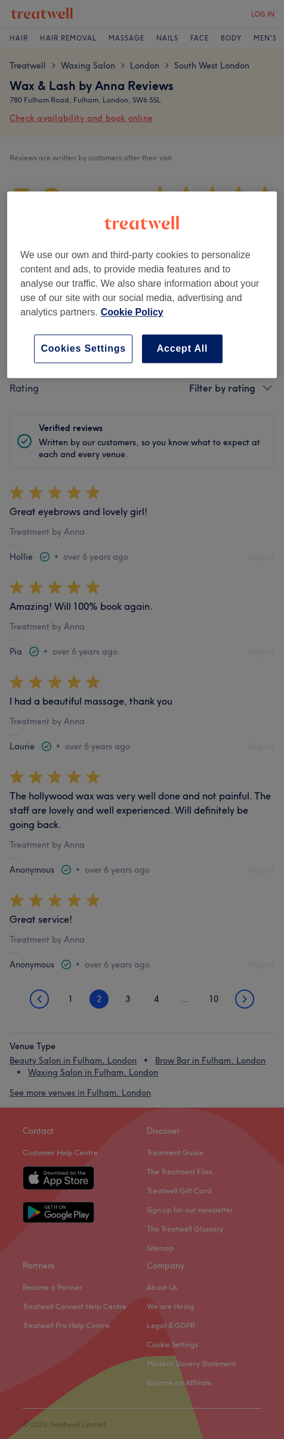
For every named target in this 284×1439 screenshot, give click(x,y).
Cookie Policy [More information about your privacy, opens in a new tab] (132, 312)
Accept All (182, 348)
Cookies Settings (83, 348)
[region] (142, 284)
